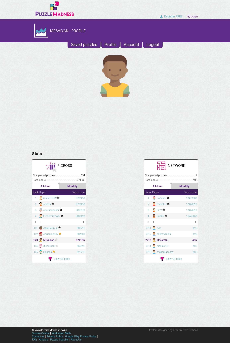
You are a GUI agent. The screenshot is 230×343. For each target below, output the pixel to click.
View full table (59, 259)
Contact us (38, 336)
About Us (76, 339)
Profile (110, 44)
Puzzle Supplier (59, 339)
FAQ (34, 339)
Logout (152, 44)
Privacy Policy (54, 336)
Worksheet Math (61, 333)
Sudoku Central (40, 333)
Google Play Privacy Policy (81, 336)
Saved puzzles (84, 44)
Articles (43, 339)
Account (131, 44)
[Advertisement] (115, 123)
